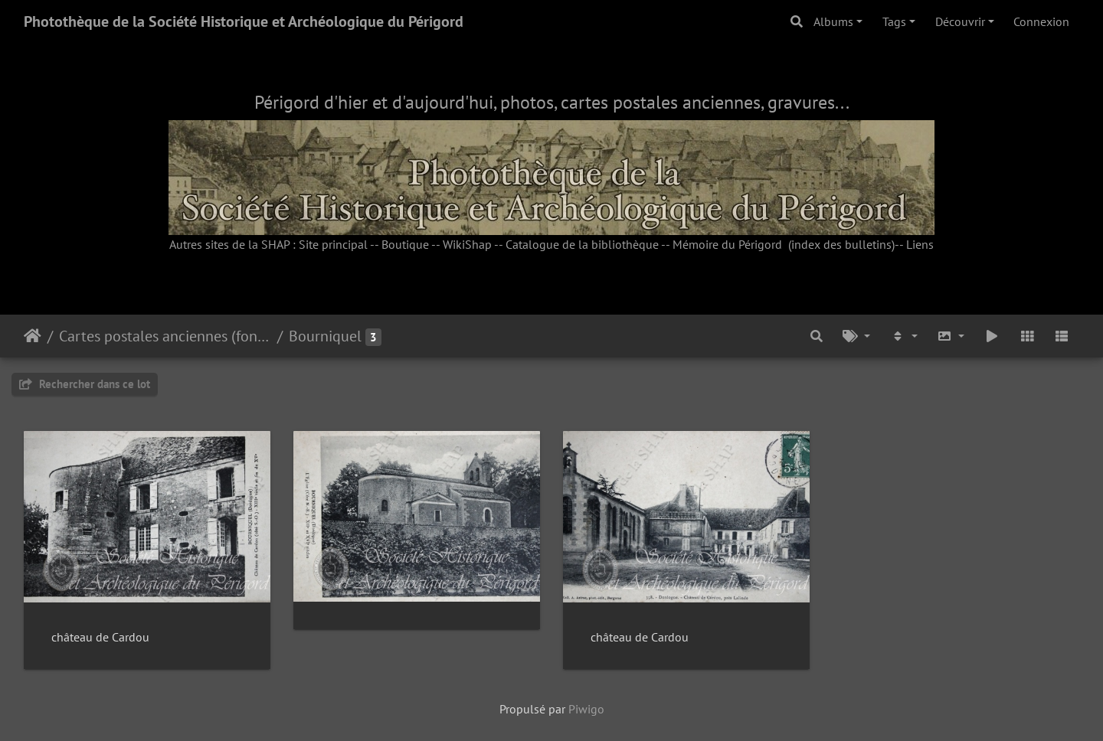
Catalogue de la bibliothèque (582, 244)
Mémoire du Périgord (727, 244)
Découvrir (960, 21)
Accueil (32, 336)
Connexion (1041, 21)
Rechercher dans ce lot (84, 384)
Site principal (333, 244)
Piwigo (586, 709)
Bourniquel (325, 336)
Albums (833, 21)
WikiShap (467, 244)
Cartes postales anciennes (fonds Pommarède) (165, 336)
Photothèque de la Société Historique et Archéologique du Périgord (243, 21)
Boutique (405, 244)
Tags (894, 21)
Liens (920, 244)
